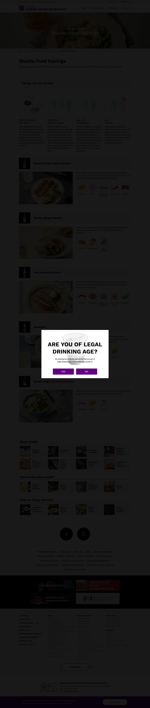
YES (63, 371)
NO (86, 371)
